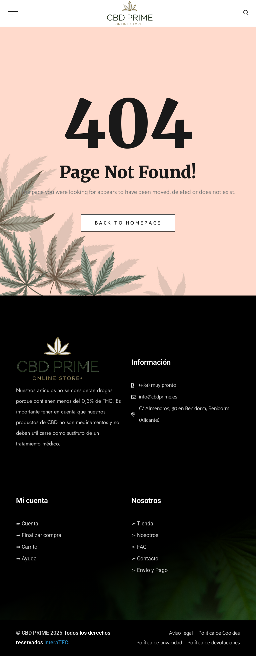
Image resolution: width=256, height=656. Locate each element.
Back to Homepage (128, 223)
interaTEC (56, 642)
